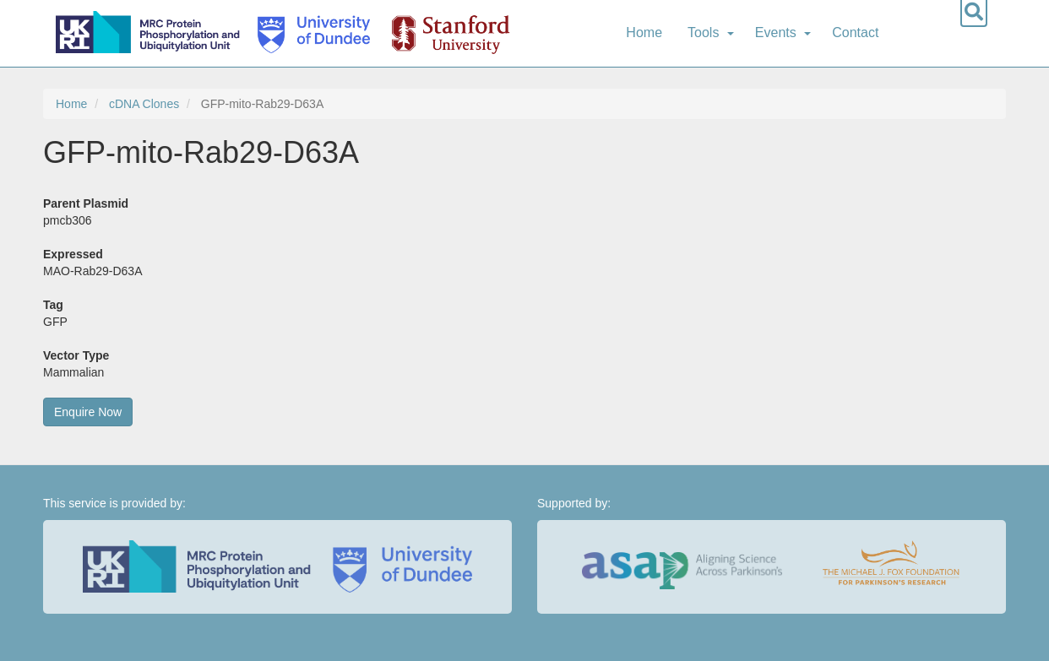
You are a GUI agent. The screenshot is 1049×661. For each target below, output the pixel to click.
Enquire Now (88, 412)
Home (644, 32)
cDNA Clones (144, 104)
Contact (855, 32)
